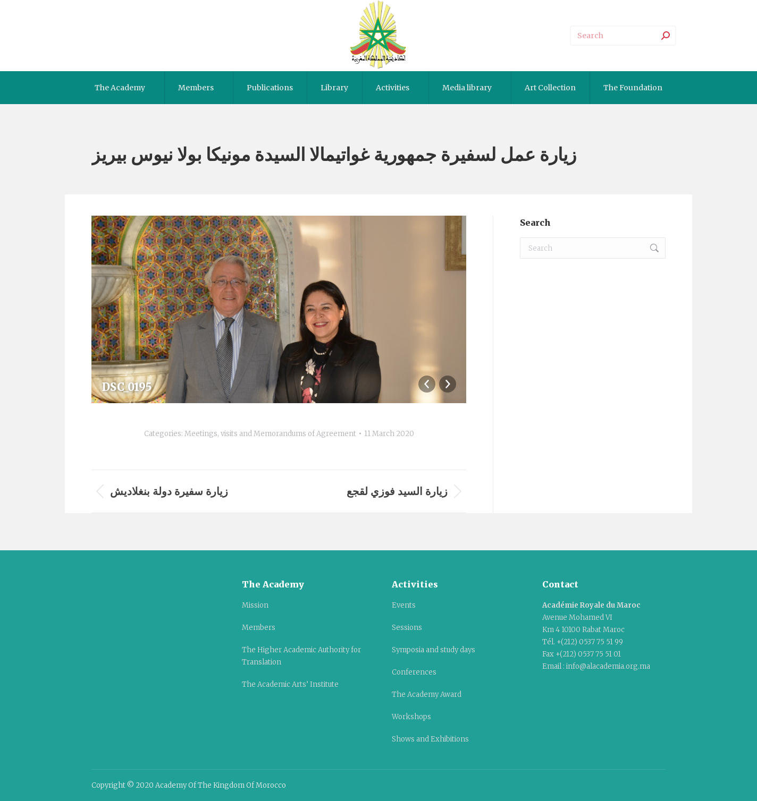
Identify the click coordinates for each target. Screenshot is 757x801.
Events (404, 605)
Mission (255, 605)
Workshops (411, 716)
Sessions (407, 627)
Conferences (414, 672)
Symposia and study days (433, 649)
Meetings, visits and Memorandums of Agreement (270, 433)
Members (258, 627)
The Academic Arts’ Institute (290, 684)
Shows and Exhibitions (430, 739)
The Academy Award (426, 694)
